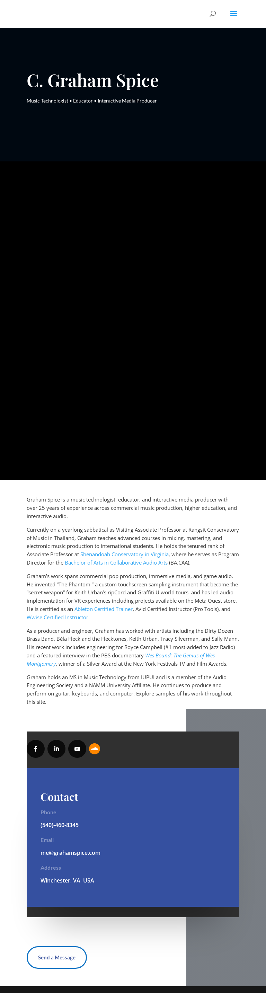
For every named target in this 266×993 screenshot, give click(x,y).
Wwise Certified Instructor (57, 617)
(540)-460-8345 (60, 825)
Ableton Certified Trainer (103, 608)
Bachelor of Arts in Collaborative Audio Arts (116, 562)
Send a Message (57, 957)
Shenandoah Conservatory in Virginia (124, 554)
